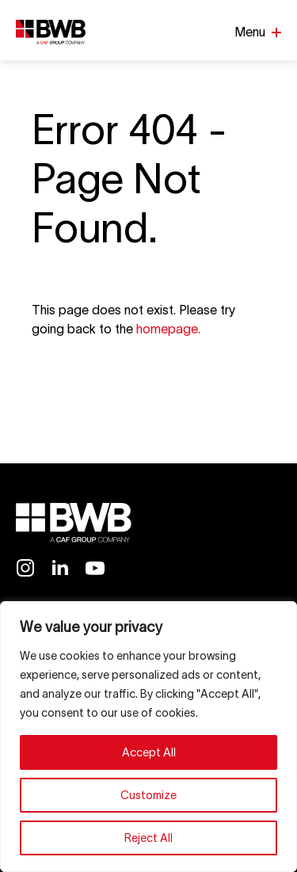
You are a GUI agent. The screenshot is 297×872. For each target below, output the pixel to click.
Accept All (149, 752)
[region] (148, 736)
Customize (148, 795)
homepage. (168, 329)
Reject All (148, 838)
